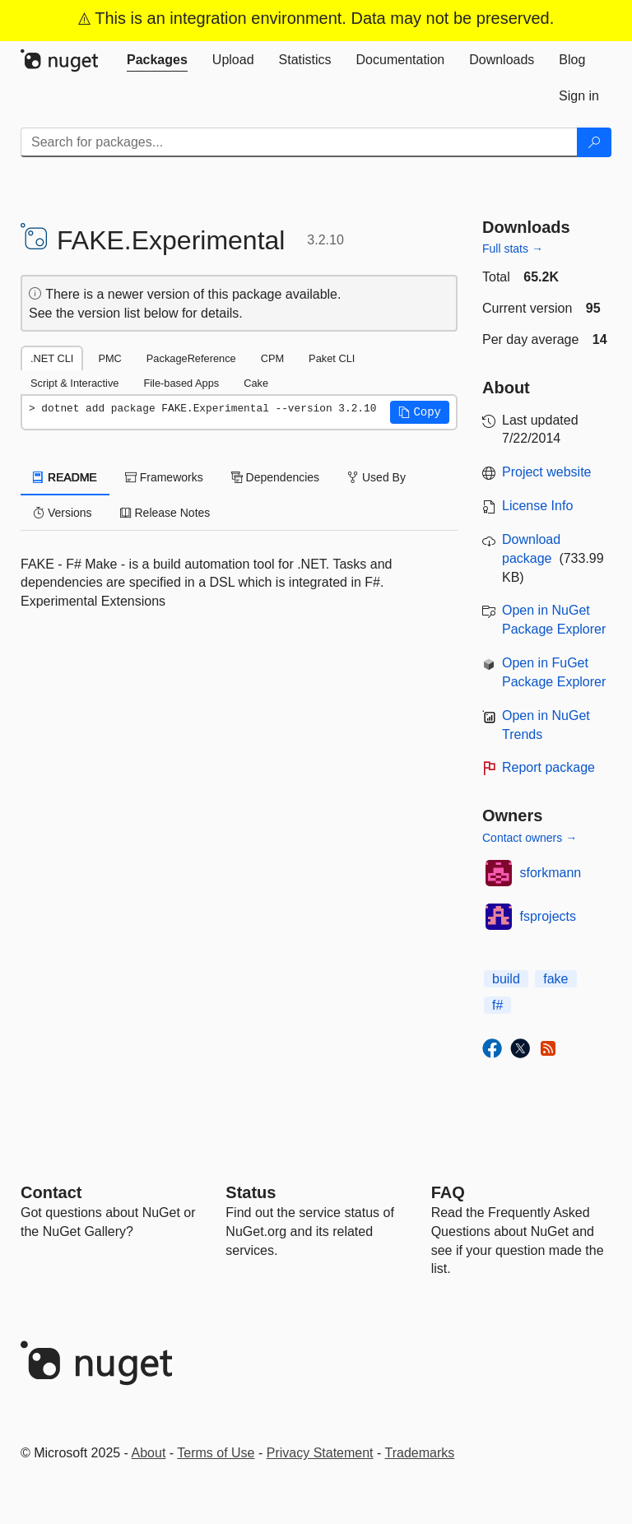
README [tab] (65, 477)
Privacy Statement (320, 1453)
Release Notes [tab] (165, 512)
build (506, 979)
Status (250, 1192)
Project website (547, 472)
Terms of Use (215, 1453)
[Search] (594, 142)
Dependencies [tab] (275, 477)
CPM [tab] (272, 358)
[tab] (157, 60)
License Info (537, 506)
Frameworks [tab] (164, 477)
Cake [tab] (256, 383)
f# (497, 1005)
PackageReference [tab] (191, 358)
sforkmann (551, 873)
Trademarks (420, 1453)
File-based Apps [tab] (181, 383)
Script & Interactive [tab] (74, 383)
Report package (548, 767)
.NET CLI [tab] (51, 358)
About (149, 1453)
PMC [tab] (109, 358)
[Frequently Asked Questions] (448, 1192)
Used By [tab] (376, 477)
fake (555, 979)
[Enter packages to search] (299, 142)
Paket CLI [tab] (332, 358)
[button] (419, 412)
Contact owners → (529, 837)
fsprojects (548, 916)
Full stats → (512, 248)
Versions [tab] (62, 512)
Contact (51, 1192)
